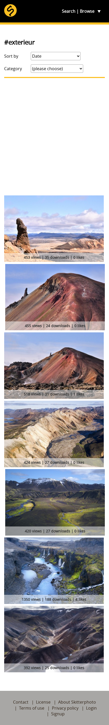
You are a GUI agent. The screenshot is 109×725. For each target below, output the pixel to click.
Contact (20, 702)
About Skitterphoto (77, 702)
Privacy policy (65, 708)
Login (91, 708)
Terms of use (31, 708)
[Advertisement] (54, 136)
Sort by (11, 56)
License (43, 702)
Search (68, 11)
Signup (58, 714)
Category (13, 68)
